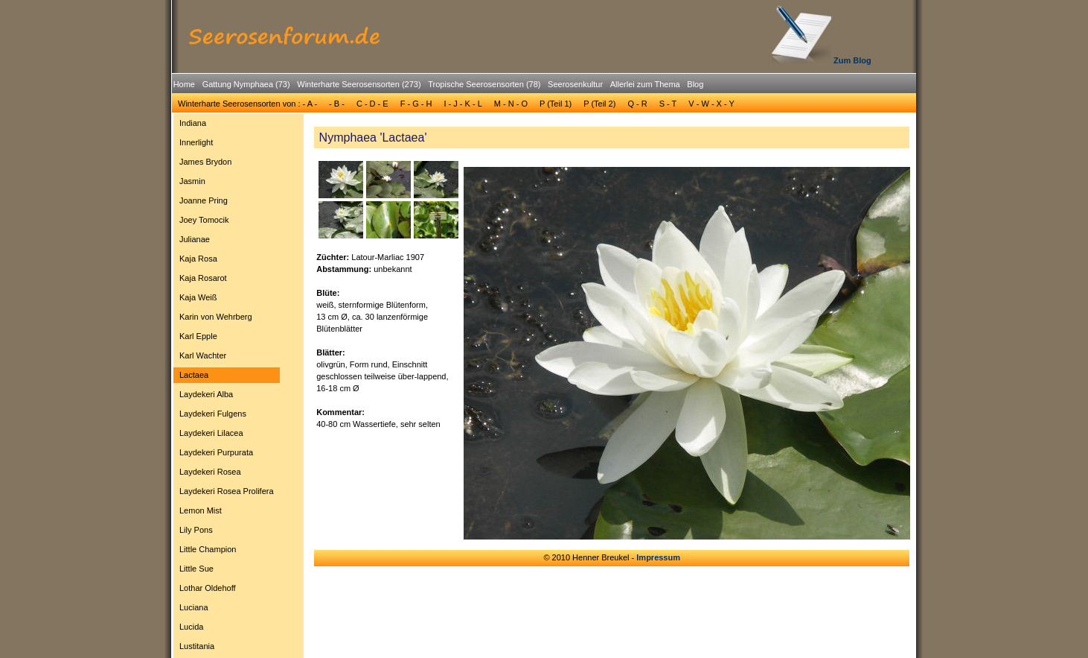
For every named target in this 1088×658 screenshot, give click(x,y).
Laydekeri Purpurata (216, 452)
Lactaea (193, 374)
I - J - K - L (462, 103)
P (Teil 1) (556, 103)
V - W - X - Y (711, 103)
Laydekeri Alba (206, 394)
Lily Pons (196, 529)
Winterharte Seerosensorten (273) (358, 84)
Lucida (191, 626)
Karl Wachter (202, 355)
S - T (668, 103)
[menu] (226, 387)
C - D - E (372, 103)
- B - (337, 103)
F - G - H (416, 103)
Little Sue (196, 568)
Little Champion (207, 549)
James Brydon (205, 161)
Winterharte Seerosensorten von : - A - (247, 103)
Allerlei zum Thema (645, 84)
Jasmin (192, 181)
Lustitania (196, 646)
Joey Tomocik (203, 219)
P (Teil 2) (599, 103)
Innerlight (196, 142)
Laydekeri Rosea (210, 471)
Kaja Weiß (198, 297)
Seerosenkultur (575, 84)
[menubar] (438, 86)
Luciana (193, 607)
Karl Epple (198, 336)
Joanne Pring (203, 200)
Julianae (194, 239)
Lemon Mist (200, 510)
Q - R (637, 103)
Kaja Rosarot (203, 277)
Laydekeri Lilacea (211, 432)
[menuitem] (184, 84)
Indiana (192, 122)
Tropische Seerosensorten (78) (484, 84)
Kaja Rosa (198, 258)
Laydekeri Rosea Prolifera (226, 491)
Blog (695, 84)
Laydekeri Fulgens (212, 413)
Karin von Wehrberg (215, 316)
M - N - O (511, 103)
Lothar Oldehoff (207, 587)
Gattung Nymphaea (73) (246, 84)
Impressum (658, 557)
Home (184, 84)
